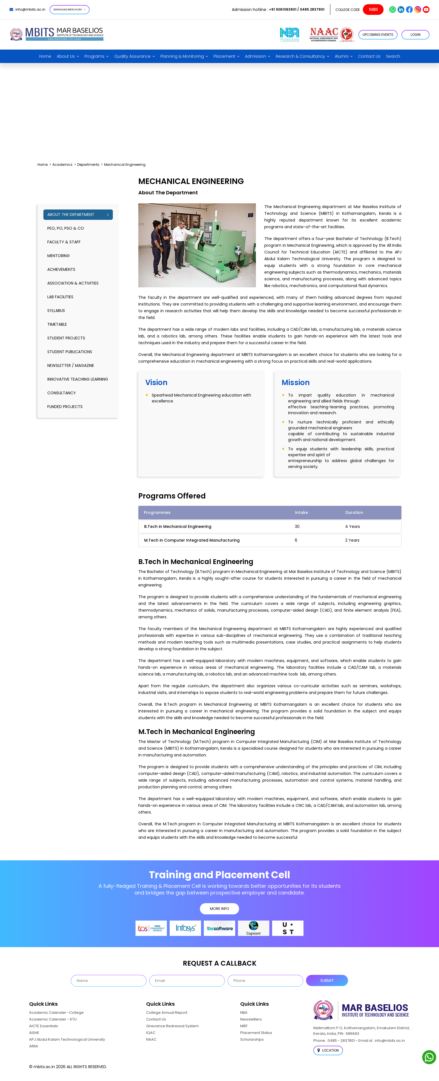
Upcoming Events (378, 34)
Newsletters (251, 1019)
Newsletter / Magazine (70, 365)
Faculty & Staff (64, 242)
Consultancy (61, 393)
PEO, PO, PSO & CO (65, 228)
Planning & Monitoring (182, 56)
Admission (255, 56)
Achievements (61, 269)
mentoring (58, 255)
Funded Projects (65, 406)
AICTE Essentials (43, 1026)
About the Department (70, 214)
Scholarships (252, 1039)
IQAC (150, 1032)
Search (393, 56)
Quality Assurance (132, 56)
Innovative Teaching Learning (77, 379)
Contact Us (369, 56)
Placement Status (256, 1032)
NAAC (151, 1039)
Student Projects (66, 338)
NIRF (243, 1026)
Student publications (69, 352)
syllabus (56, 310)
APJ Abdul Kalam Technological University (67, 1039)
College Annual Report (166, 1012)
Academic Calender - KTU (53, 1019)
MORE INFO (219, 908)
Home (45, 56)
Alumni (341, 56)
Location (328, 1050)
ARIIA (33, 1046)
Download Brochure (69, 9)
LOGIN (416, 34)
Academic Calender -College (56, 1012)
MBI (373, 9)
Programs (94, 56)
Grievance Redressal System (172, 1026)
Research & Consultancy (300, 56)
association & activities (73, 283)
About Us (66, 56)
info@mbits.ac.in (27, 9)
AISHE (34, 1032)
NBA (243, 1012)
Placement (224, 56)
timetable (57, 324)
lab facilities (60, 297)
